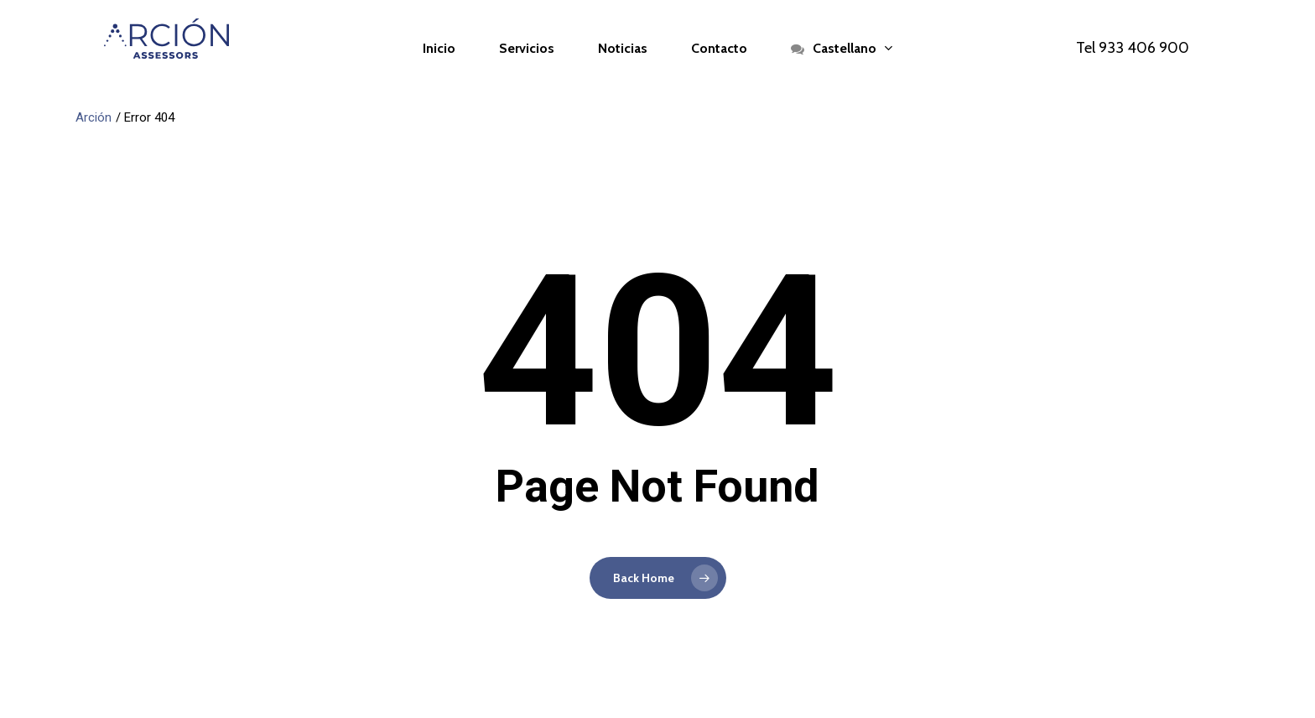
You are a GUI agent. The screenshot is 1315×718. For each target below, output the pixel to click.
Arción (93, 117)
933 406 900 (1144, 48)
